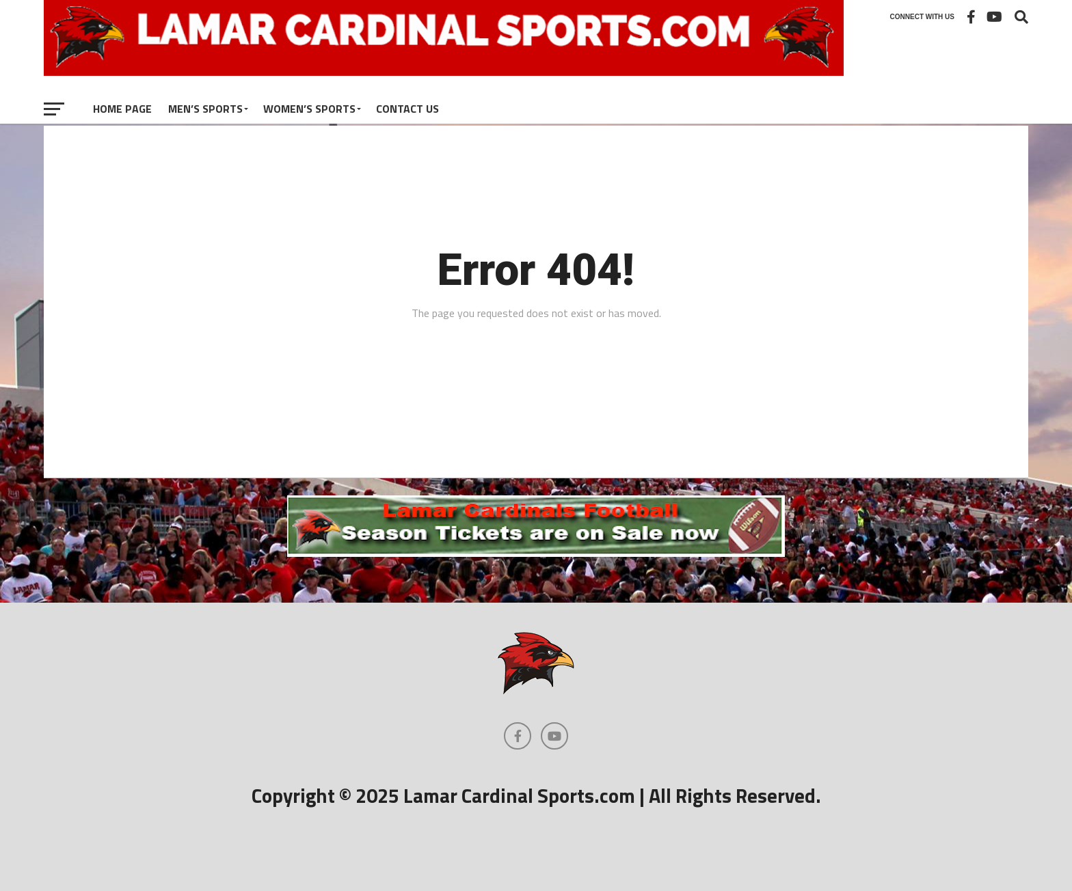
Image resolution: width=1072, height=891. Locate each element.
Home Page (122, 108)
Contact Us (407, 108)
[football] (536, 553)
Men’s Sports (205, 108)
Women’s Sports (309, 108)
